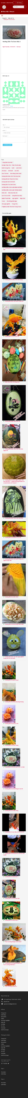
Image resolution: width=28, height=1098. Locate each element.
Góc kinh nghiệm (5, 1020)
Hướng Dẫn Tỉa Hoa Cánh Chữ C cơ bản (15, 767)
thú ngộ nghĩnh (6, 204)
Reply (11, 106)
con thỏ (17, 170)
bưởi (13, 168)
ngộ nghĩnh (15, 198)
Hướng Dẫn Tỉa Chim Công (11, 745)
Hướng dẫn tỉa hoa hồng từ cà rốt (14, 788)
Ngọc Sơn (22, 198)
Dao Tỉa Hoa (5, 173)
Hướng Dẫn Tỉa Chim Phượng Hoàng (14, 701)
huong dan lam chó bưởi (8, 181)
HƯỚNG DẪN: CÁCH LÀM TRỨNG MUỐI (12, 190)
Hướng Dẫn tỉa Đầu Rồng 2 (12, 680)
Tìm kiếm (3, 1072)
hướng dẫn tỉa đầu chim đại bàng (14, 279)
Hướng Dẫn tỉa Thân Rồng (11, 810)
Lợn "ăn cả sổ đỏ (6, 195)
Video (2, 1018)
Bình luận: (5, 136)
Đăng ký (12, 11)
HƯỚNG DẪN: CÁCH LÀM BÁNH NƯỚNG (12, 187)
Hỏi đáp (3, 1024)
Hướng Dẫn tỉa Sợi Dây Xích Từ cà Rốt (14, 832)
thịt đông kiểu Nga (12, 201)
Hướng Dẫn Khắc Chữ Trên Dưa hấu (11, 176)
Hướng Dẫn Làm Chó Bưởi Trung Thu (14, 301)
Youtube (3, 1027)
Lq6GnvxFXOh (6, 104)
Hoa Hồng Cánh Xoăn (15, 173)
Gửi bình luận (7, 145)
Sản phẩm (3, 1016)
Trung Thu (14, 204)
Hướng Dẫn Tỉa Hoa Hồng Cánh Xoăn (14, 624)
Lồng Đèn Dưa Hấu (17, 195)
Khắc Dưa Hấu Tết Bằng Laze (12, 382)
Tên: (4, 125)
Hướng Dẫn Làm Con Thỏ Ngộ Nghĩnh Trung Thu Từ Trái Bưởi (13, 657)
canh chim (19, 168)
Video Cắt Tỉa (11, 18)
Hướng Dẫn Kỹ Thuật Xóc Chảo (10, 179)
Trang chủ (4, 18)
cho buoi (4, 170)
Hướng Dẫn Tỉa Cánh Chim (9, 184)
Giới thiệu (3, 1014)
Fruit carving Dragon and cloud (13, 941)
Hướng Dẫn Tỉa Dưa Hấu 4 (11, 876)
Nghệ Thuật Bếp (6, 198)
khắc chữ (4, 193)
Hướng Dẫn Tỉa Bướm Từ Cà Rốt (13, 537)
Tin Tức (3, 1026)
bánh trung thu (6, 168)
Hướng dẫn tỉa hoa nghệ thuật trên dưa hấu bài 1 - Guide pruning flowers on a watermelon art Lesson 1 (14, 481)
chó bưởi (10, 170)
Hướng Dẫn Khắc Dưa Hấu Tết (12, 421)
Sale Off (3, 1022)
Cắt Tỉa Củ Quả (5, 1029)
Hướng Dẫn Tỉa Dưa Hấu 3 (11, 41)
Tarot (3, 201)
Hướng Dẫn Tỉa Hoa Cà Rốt (11, 723)
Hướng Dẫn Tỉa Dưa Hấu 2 (11, 920)
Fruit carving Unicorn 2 (11, 986)
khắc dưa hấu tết (12, 193)
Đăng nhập (5, 11)
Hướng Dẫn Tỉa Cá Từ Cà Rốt (12, 336)
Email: (4, 130)
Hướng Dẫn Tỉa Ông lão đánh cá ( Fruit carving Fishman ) (12, 963)
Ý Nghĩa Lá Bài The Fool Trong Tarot (11, 206)
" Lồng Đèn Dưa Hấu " (7, 162)
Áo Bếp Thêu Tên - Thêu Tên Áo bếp (11, 165)
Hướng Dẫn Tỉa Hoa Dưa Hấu (12, 898)
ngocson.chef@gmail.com (10, 1003)
